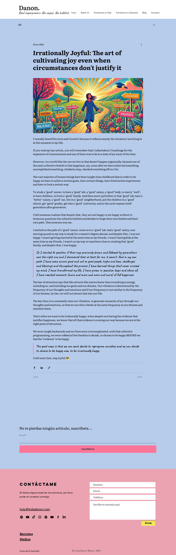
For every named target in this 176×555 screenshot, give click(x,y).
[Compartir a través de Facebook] (34, 367)
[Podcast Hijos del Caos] (21, 517)
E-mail (22, 435)
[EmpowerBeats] (46, 517)
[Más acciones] (141, 44)
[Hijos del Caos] (34, 517)
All (19, 24)
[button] (154, 25)
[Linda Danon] (64, 517)
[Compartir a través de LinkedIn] (41, 367)
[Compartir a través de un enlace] (49, 367)
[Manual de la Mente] (52, 517)
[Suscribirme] (87, 449)
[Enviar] (148, 523)
